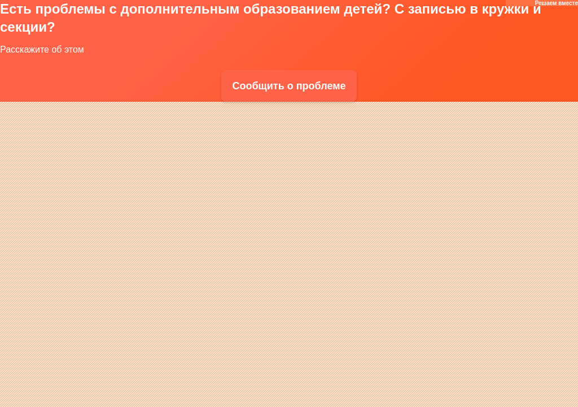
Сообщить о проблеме (288, 86)
